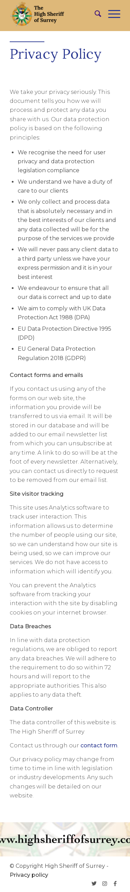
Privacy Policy (56, 53)
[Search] (94, 14)
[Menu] (110, 14)
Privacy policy (29, 875)
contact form (99, 745)
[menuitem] (94, 14)
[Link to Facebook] (115, 883)
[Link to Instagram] (104, 883)
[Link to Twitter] (94, 883)
